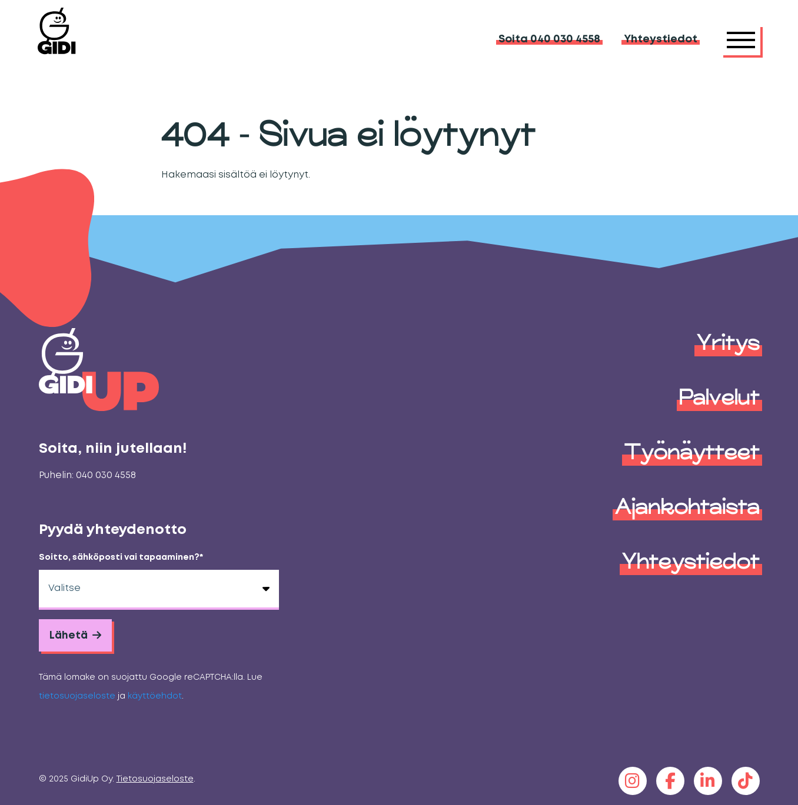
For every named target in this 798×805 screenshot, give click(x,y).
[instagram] (633, 781)
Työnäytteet (692, 451)
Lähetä (69, 635)
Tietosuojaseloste (155, 779)
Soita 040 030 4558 (549, 39)
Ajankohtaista (687, 506)
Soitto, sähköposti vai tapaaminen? (121, 558)
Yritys (728, 342)
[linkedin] (708, 781)
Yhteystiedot (660, 39)
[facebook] (670, 781)
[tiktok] (746, 781)
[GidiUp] (80, 40)
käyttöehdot (155, 696)
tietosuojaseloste (77, 696)
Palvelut (719, 397)
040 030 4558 (106, 475)
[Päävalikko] (740, 40)
